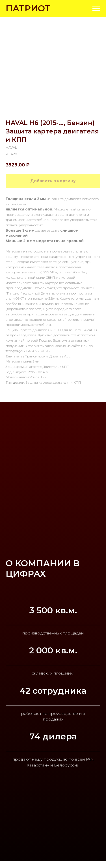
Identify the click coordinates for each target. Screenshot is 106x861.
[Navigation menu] (96, 8)
